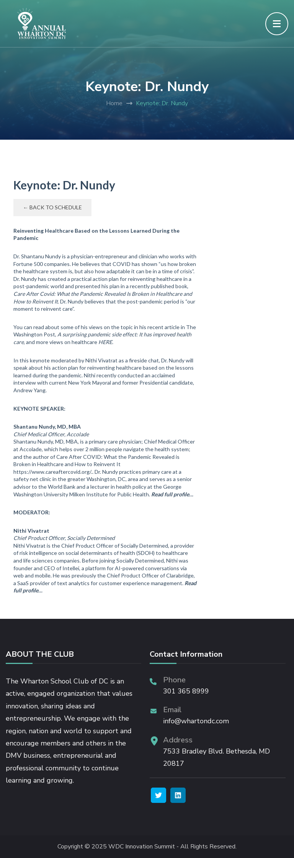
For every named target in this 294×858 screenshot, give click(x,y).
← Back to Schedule (52, 207)
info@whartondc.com (196, 721)
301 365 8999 (186, 691)
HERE (105, 342)
